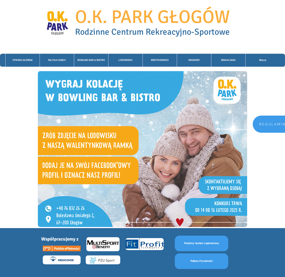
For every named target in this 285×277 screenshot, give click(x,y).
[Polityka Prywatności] (201, 261)
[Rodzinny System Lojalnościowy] (201, 243)
